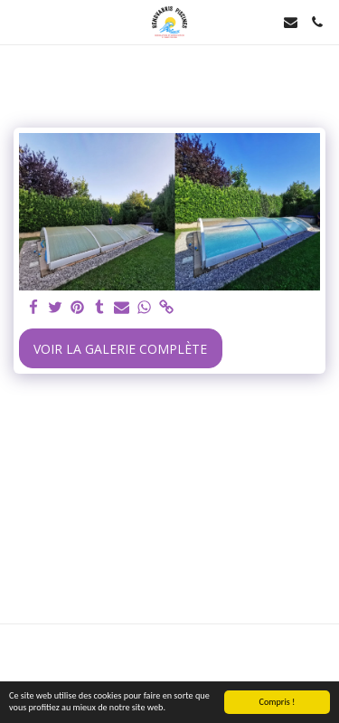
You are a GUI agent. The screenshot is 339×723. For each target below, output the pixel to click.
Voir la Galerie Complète (120, 348)
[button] (20, 21)
